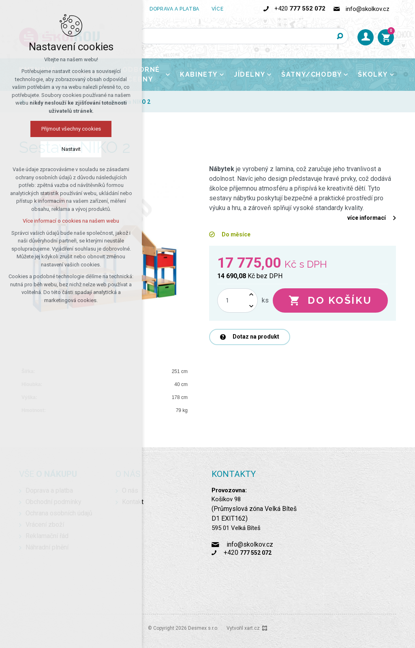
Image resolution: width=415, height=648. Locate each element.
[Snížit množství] (251, 306)
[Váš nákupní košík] (386, 37)
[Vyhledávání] (340, 36)
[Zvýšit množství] (251, 294)
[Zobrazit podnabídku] (229, 9)
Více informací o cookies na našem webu (71, 221)
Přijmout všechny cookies (71, 129)
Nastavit (71, 149)
